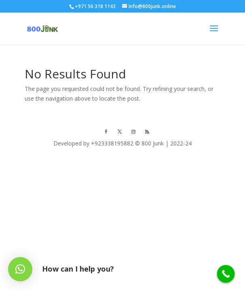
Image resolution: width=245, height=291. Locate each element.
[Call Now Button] (226, 274)
